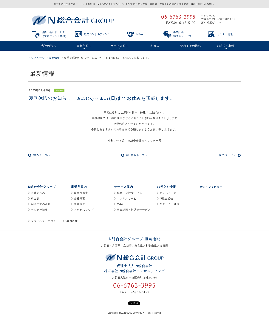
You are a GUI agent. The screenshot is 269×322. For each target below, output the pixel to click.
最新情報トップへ (134, 155)
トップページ (36, 57)
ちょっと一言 (168, 192)
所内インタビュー (212, 186)
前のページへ (39, 155)
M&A (120, 204)
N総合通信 (166, 198)
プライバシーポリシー (45, 220)
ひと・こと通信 (170, 204)
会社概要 (79, 198)
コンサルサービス (128, 198)
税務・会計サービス (129, 192)
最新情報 (54, 57)
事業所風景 (81, 192)
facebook (72, 220)
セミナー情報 (39, 209)
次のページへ (230, 155)
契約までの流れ (41, 204)
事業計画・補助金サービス (134, 209)
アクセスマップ (84, 209)
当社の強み (38, 192)
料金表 (35, 198)
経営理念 (79, 204)
